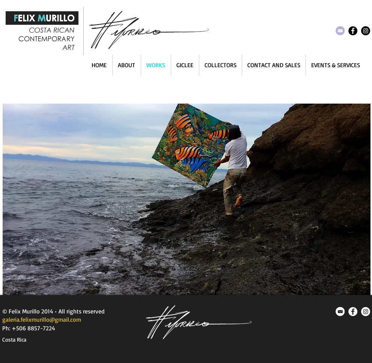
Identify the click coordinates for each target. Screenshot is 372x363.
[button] (186, 199)
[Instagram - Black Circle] (365, 30)
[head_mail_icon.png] (340, 30)
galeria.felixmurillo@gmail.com (41, 319)
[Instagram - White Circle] (365, 311)
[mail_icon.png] (340, 311)
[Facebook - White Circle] (352, 311)
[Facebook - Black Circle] (352, 30)
